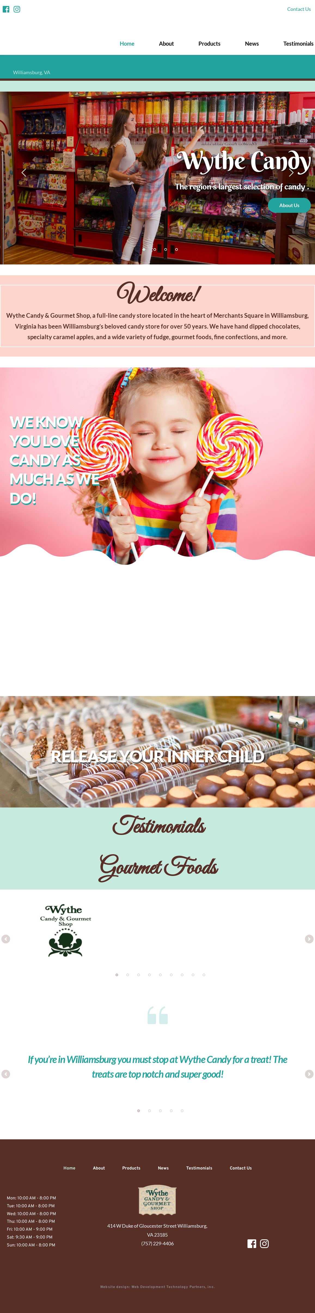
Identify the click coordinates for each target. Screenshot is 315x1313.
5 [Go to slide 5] (160, 975)
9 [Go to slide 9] (204, 975)
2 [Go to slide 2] (154, 249)
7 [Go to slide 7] (182, 975)
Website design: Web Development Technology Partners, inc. (157, 1287)
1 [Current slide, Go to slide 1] (143, 249)
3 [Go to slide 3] (165, 249)
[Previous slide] (24, 173)
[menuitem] (299, 9)
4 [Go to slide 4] (176, 249)
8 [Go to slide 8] (193, 975)
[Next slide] (291, 173)
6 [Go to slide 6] (171, 975)
